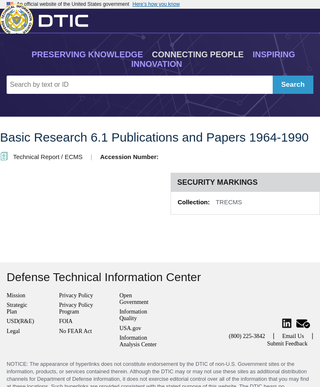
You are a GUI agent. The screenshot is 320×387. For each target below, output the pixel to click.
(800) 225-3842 (247, 336)
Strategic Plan (17, 308)
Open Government (134, 298)
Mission (16, 295)
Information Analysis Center (138, 341)
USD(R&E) (20, 321)
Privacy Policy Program (76, 308)
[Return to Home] (47, 18)
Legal (13, 331)
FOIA (66, 321)
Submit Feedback (287, 343)
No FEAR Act (75, 331)
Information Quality (133, 315)
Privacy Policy (76, 295)
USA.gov (131, 328)
